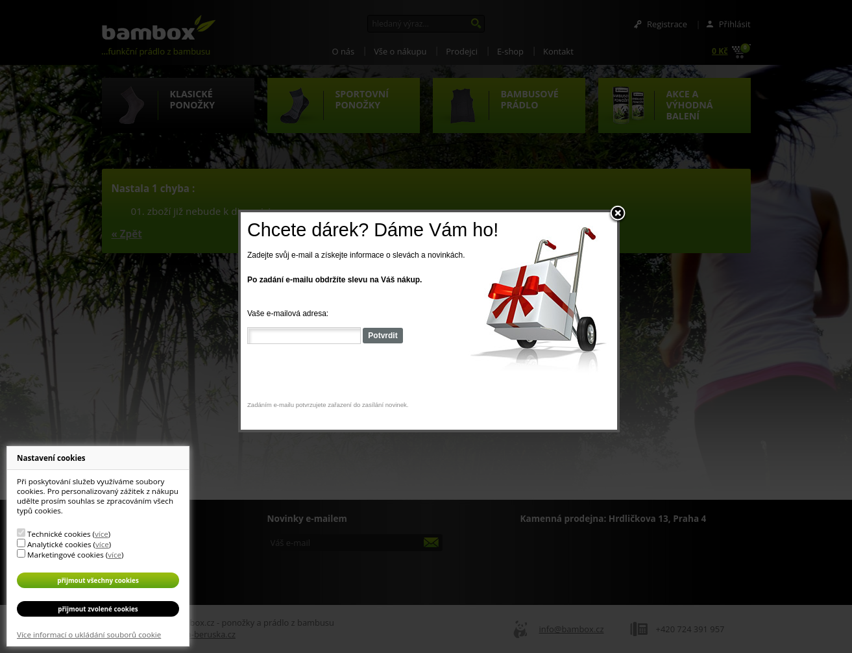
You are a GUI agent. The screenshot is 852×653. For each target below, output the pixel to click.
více (101, 534)
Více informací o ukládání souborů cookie (89, 634)
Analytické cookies (59, 544)
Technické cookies (58, 534)
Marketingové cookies (65, 555)
